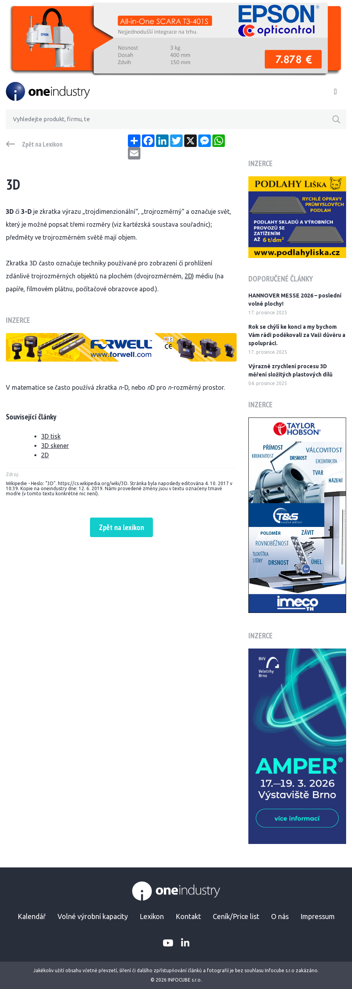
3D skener (55, 445)
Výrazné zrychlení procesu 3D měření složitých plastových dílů (290, 370)
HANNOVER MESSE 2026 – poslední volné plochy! (294, 299)
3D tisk (51, 436)
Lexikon (152, 916)
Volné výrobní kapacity (92, 916)
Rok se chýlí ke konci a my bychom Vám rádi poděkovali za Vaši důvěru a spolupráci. (296, 335)
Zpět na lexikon (121, 527)
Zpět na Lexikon (42, 144)
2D (188, 276)
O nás (280, 916)
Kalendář (32, 916)
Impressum (317, 916)
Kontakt (188, 916)
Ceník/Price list (236, 916)
